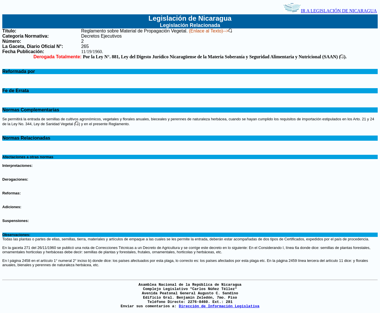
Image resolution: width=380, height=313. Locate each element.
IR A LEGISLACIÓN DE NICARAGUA (330, 10)
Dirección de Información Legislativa (219, 306)
